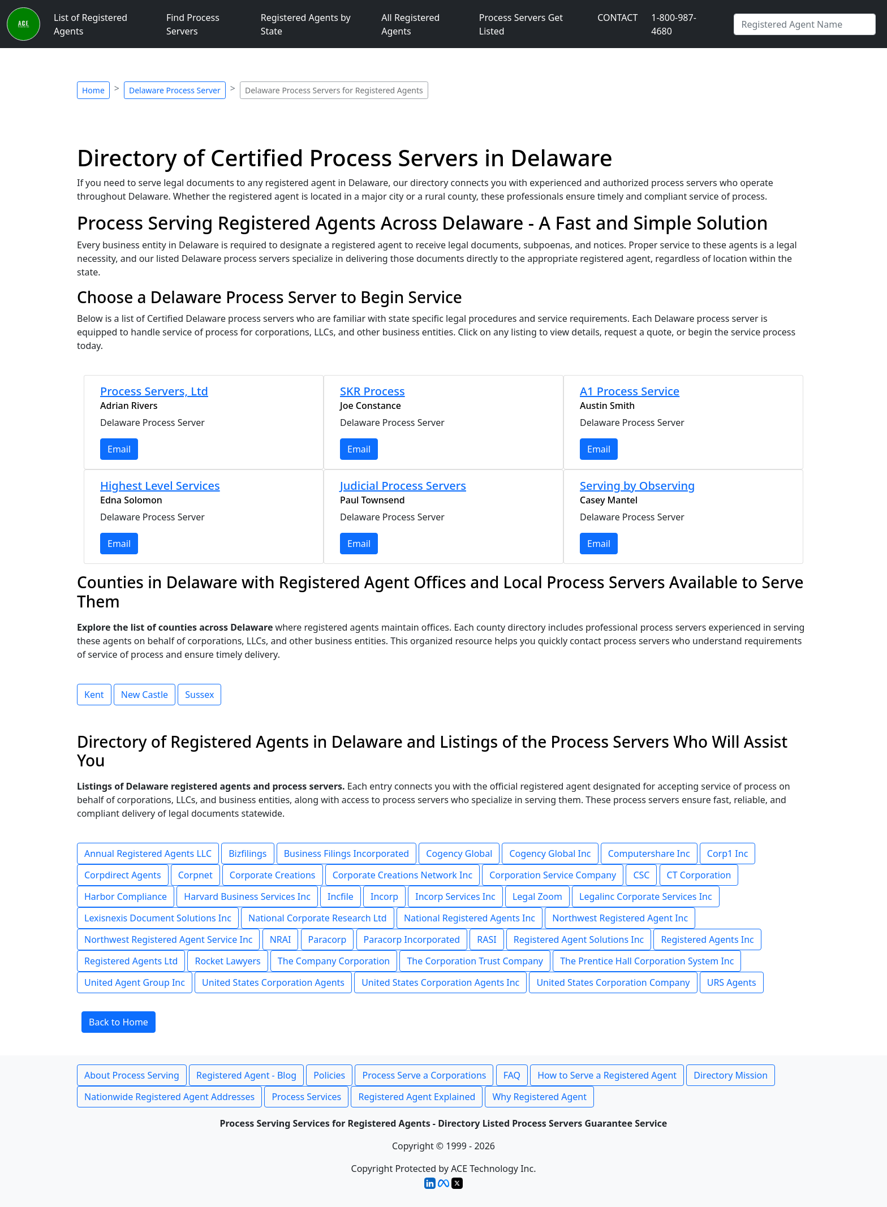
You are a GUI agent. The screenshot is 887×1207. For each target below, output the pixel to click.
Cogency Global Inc (550, 853)
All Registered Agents (410, 24)
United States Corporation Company (613, 982)
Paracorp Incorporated (412, 939)
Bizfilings (247, 853)
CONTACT (617, 17)
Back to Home (118, 1022)
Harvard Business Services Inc (247, 896)
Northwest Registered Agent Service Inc (168, 939)
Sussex (199, 694)
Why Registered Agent (539, 1096)
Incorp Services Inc (455, 896)
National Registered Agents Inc (469, 918)
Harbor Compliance (125, 896)
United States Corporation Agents (273, 982)
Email (119, 449)
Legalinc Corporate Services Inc (645, 896)
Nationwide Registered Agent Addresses (169, 1096)
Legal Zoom (537, 896)
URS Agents (731, 982)
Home (93, 90)
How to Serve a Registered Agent (607, 1075)
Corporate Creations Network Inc (402, 875)
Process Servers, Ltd (154, 391)
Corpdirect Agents (122, 875)
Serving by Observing (637, 485)
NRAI (280, 939)
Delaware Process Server (175, 90)
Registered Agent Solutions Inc (579, 939)
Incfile (341, 896)
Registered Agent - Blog (246, 1075)
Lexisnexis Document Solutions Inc (157, 918)
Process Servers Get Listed (521, 24)
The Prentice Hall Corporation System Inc (647, 961)
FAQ (511, 1075)
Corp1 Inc (727, 853)
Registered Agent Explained (416, 1096)
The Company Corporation (334, 961)
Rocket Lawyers (227, 961)
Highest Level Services (160, 485)
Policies (329, 1075)
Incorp (384, 896)
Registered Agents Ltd (131, 961)
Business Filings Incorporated (346, 853)
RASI (486, 939)
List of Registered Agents (90, 24)
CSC (641, 875)
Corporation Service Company (552, 875)
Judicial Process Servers (403, 485)
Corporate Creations (273, 875)
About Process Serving (131, 1075)
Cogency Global (459, 853)
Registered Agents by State (306, 24)
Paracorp (327, 939)
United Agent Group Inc (134, 982)
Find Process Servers (192, 24)
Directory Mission (731, 1075)
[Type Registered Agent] (805, 24)
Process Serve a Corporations (424, 1075)
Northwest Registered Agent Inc (620, 918)
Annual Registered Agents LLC (148, 853)
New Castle (144, 694)
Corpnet (195, 875)
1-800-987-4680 (673, 24)
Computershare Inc (649, 853)
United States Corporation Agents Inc (440, 982)
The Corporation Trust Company (475, 961)
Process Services (306, 1096)
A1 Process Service (629, 391)
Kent (94, 694)
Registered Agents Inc (707, 939)
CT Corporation (699, 875)
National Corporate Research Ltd (317, 918)
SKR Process (372, 391)
